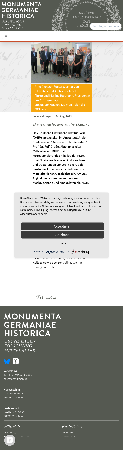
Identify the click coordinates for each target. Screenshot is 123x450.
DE (83, 26)
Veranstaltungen (42, 116)
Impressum (68, 432)
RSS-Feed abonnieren (17, 436)
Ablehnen (62, 235)
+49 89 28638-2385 (20, 375)
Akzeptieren (62, 226)
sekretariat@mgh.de (15, 379)
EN (76, 26)
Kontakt (8, 440)
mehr (62, 243)
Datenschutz (69, 436)
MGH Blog (9, 432)
